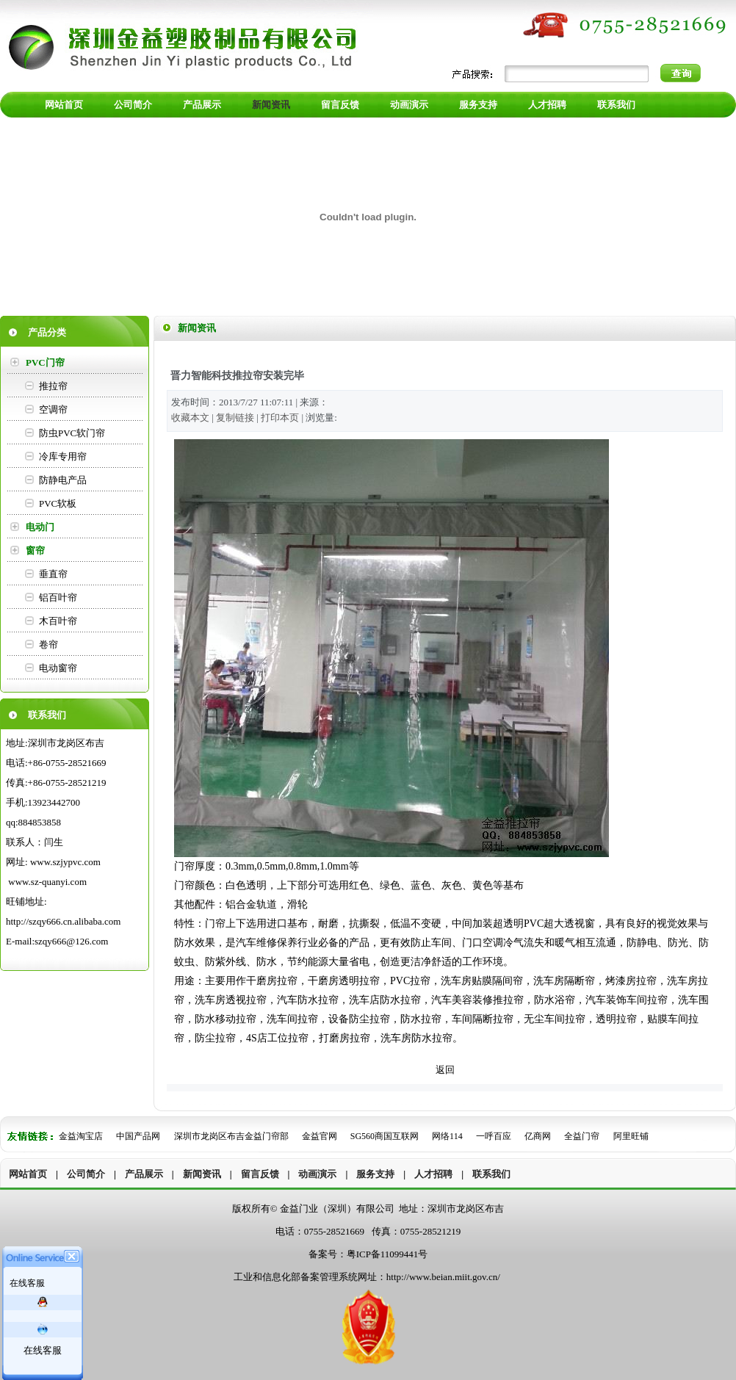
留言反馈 (260, 1173)
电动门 (40, 526)
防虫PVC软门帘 (72, 432)
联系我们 (491, 1173)
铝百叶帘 (58, 597)
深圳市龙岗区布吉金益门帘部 (232, 1136)
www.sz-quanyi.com (47, 881)
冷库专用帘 (63, 456)
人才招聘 (433, 1173)
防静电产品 (63, 479)
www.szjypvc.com (65, 861)
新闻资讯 (202, 1173)
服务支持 (375, 1173)
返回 (445, 1069)
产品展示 (144, 1173)
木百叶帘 (58, 620)
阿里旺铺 (631, 1136)
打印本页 (280, 417)
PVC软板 (57, 503)
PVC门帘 (45, 362)
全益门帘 (581, 1136)
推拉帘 (53, 385)
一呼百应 (493, 1136)
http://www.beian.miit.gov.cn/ (443, 1276)
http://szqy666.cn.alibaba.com (63, 921)
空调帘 (53, 409)
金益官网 (319, 1136)
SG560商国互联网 (385, 1136)
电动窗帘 (58, 667)
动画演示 (317, 1173)
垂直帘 (53, 573)
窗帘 (35, 550)
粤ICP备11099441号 (387, 1254)
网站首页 (28, 1173)
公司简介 (86, 1173)
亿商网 (537, 1136)
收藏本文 (190, 417)
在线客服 (43, 1350)
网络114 (447, 1136)
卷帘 (48, 644)
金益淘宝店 (81, 1136)
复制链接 (235, 417)
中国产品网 (138, 1136)
